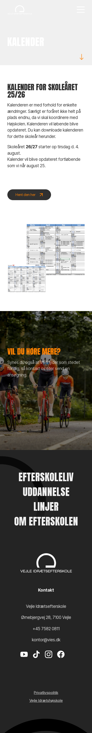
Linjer (46, 506)
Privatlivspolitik (46, 692)
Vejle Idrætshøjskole (46, 700)
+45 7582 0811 (46, 628)
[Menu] (81, 10)
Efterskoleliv (46, 477)
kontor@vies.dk (46, 639)
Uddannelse (46, 491)
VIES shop (26, 430)
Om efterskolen (46, 521)
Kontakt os (26, 401)
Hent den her (29, 197)
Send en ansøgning (34, 415)
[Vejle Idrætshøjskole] (19, 10)
